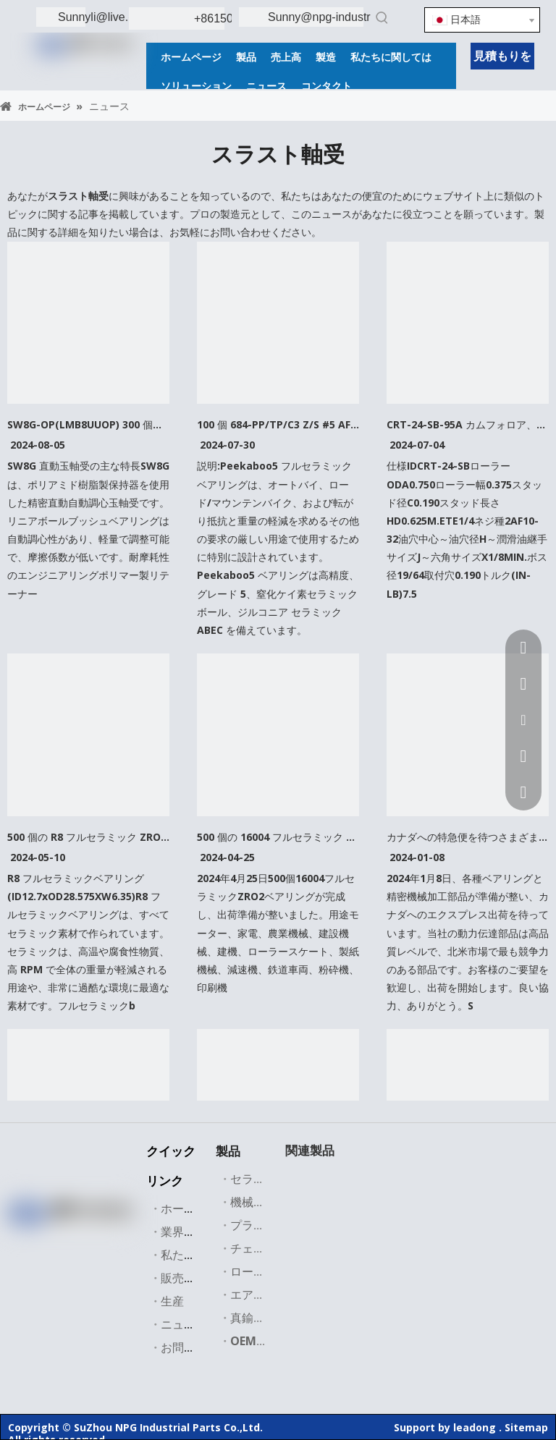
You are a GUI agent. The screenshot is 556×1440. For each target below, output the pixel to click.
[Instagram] (68, 1265)
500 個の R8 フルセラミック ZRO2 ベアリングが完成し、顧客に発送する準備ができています (88, 837)
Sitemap (526, 1427)
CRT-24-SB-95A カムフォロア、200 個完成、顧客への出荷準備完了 (468, 424)
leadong (474, 1427)
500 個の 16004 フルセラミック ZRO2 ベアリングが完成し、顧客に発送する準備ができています (278, 837)
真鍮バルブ (259, 1318)
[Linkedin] (52, 1242)
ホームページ (195, 1208)
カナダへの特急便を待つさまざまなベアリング (468, 837)
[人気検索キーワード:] (382, 17)
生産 (172, 1301)
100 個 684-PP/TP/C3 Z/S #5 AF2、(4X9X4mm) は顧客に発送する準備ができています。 (278, 424)
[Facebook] (23, 1242)
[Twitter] (82, 1242)
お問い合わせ (195, 1347)
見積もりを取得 (502, 58)
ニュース (184, 1324)
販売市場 (184, 1278)
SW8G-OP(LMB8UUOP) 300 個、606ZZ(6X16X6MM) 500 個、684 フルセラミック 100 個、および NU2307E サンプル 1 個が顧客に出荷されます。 (88, 424)
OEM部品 (254, 1341)
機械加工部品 (265, 1202)
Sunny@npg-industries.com (339, 17)
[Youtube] (112, 1242)
